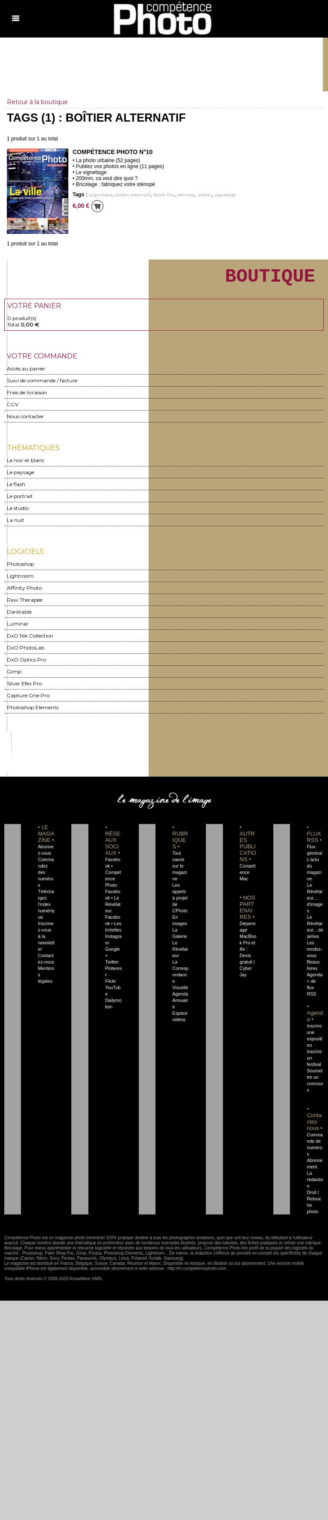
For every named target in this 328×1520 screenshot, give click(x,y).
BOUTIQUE (270, 278)
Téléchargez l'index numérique (46, 908)
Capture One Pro (28, 699)
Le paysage (20, 476)
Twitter (111, 966)
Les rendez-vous (314, 953)
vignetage (225, 195)
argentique (101, 195)
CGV (12, 408)
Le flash (16, 488)
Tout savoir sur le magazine (180, 870)
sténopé (185, 195)
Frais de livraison (27, 396)
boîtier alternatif (132, 195)
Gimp (14, 676)
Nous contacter (25, 420)
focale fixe (163, 195)
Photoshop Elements (33, 711)
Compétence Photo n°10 (112, 152)
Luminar (18, 628)
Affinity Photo (24, 592)
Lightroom (20, 580)
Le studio (18, 512)
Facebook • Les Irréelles (113, 928)
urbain (204, 195)
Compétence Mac (247, 876)
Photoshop (20, 568)
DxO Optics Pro (26, 664)
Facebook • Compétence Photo (113, 876)
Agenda (180, 998)
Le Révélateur (180, 953)
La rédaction (315, 1184)
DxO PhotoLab (25, 652)
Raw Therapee (24, 604)
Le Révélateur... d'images (314, 902)
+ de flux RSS (311, 992)
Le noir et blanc (25, 464)
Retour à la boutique (37, 102)
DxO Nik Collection (30, 640)
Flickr (110, 985)
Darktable (19, 616)
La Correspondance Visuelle (181, 979)
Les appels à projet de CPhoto (180, 902)
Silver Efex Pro (24, 687)
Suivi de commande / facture (42, 384)
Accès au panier (26, 373)
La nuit (15, 524)
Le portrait (20, 500)
